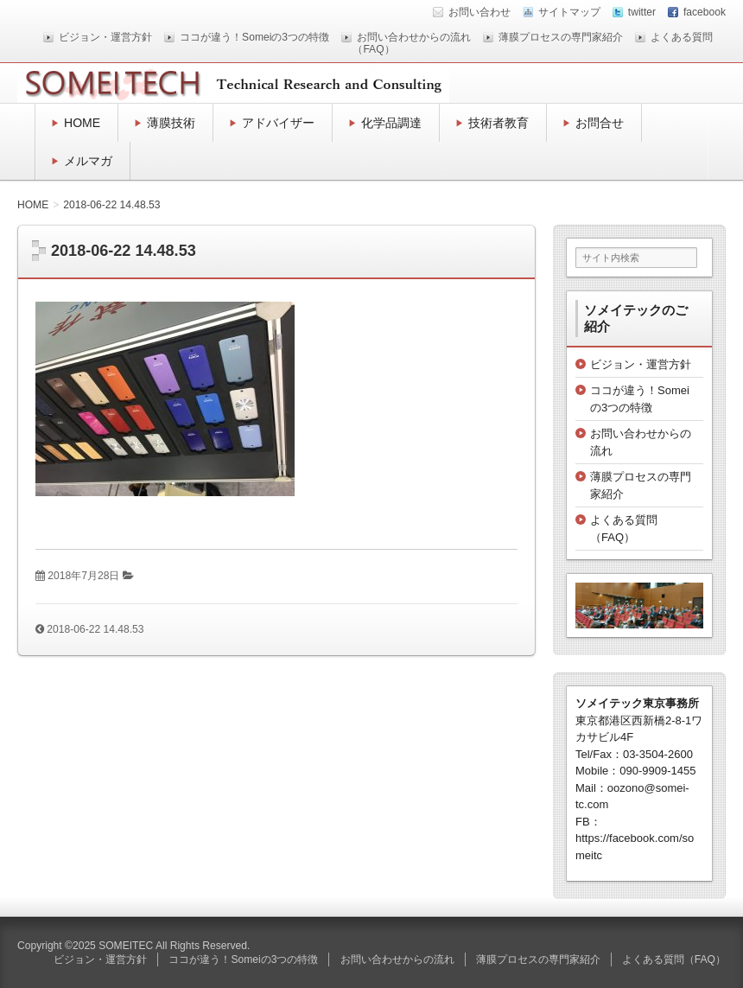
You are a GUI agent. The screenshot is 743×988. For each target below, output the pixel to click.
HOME (82, 123)
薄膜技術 (171, 123)
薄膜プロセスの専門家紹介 (561, 37)
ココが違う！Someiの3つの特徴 (254, 37)
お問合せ (599, 123)
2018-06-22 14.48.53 (95, 629)
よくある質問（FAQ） (674, 959)
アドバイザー (278, 123)
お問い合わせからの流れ (414, 37)
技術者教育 (498, 123)
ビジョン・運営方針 (105, 37)
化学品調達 (391, 123)
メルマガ (88, 161)
